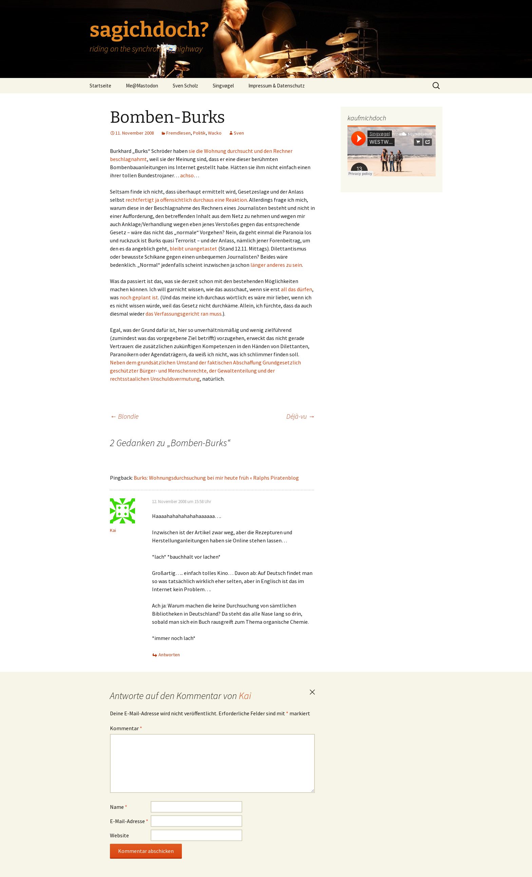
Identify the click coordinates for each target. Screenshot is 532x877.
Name (118, 806)
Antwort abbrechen (312, 692)
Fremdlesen (178, 133)
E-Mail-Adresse (129, 821)
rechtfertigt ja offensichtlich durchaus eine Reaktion (186, 199)
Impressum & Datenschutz (276, 85)
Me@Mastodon (142, 85)
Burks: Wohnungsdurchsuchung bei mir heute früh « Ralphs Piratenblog (216, 477)
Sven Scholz (185, 85)
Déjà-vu (300, 416)
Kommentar (126, 728)
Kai (245, 696)
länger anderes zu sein (276, 264)
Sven (239, 133)
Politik (199, 133)
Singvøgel (223, 85)
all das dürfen (296, 289)
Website (119, 835)
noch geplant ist (139, 297)
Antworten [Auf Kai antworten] (169, 655)
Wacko (215, 133)
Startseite (100, 85)
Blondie (124, 416)
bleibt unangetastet (193, 248)
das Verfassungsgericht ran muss (184, 313)
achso (187, 175)
